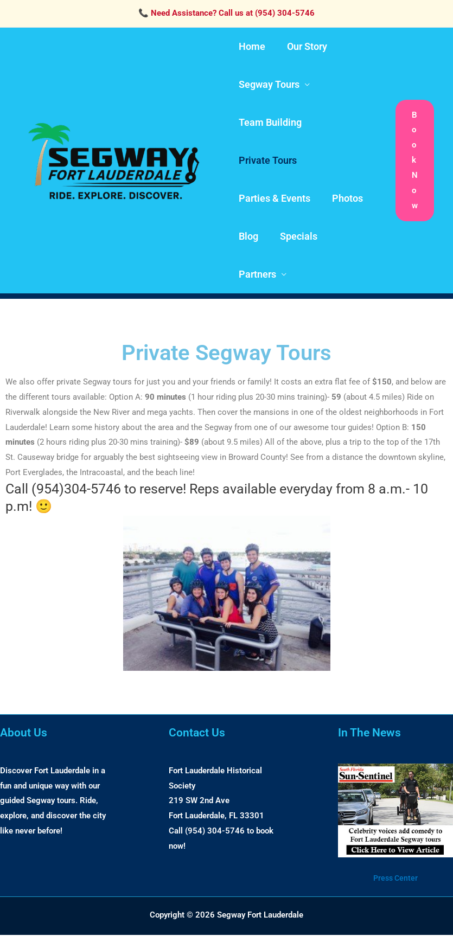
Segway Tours (268, 84)
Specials (295, 236)
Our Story (304, 46)
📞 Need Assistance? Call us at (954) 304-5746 (226, 13)
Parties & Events (273, 198)
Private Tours (267, 160)
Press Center (395, 878)
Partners (256, 274)
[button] (414, 161)
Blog (247, 236)
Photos (344, 198)
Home (251, 46)
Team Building (269, 122)
